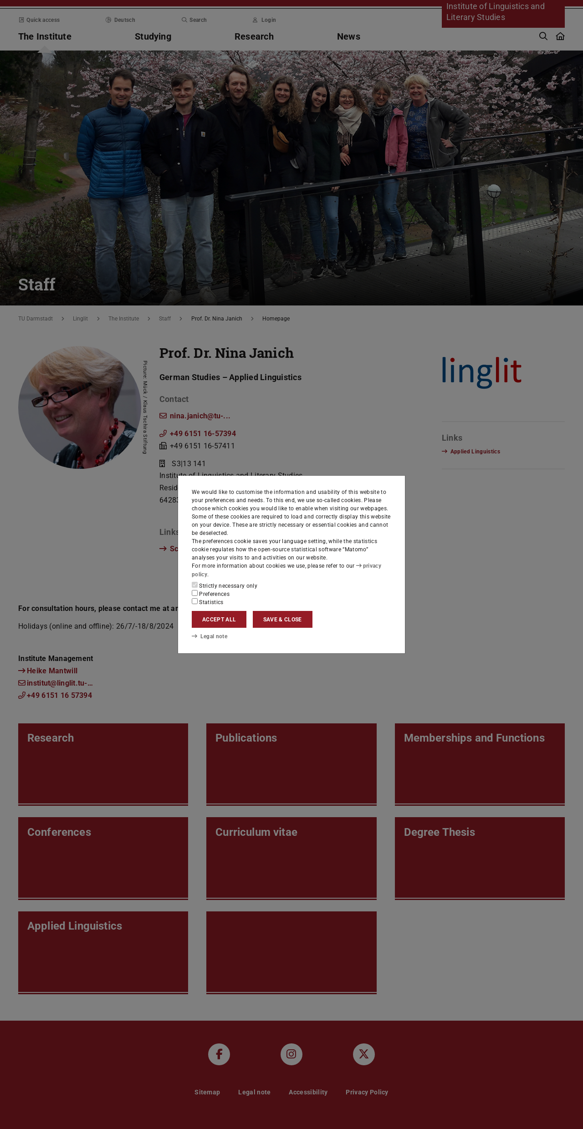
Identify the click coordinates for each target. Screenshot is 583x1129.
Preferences (211, 593)
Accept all (219, 619)
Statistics (208, 601)
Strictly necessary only (224, 585)
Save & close (282, 619)
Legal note (209, 636)
